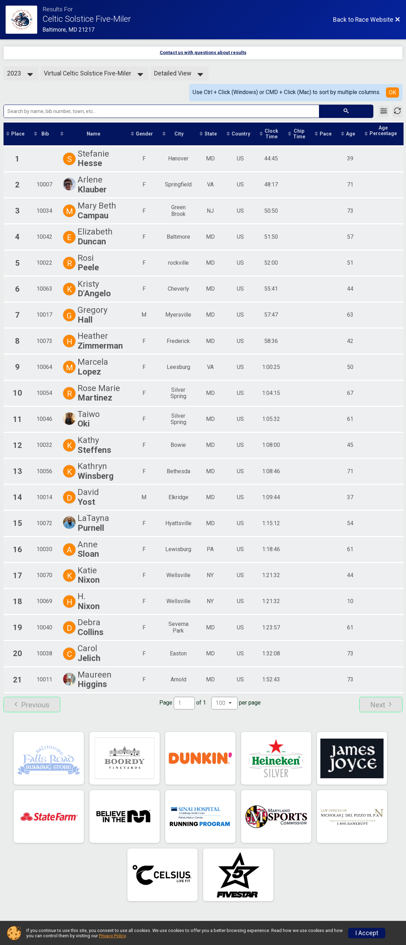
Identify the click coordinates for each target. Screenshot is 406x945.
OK (392, 92)
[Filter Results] (384, 111)
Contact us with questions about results (203, 52)
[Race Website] (24, 20)
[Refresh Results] (397, 111)
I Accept (366, 933)
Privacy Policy (112, 935)
